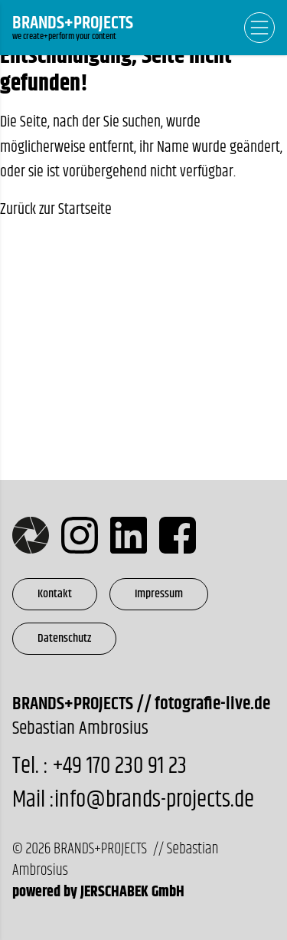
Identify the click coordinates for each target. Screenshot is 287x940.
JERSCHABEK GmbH (132, 892)
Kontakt (55, 593)
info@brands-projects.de (154, 800)
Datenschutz (64, 638)
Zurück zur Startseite (56, 210)
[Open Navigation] (259, 27)
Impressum (159, 593)
